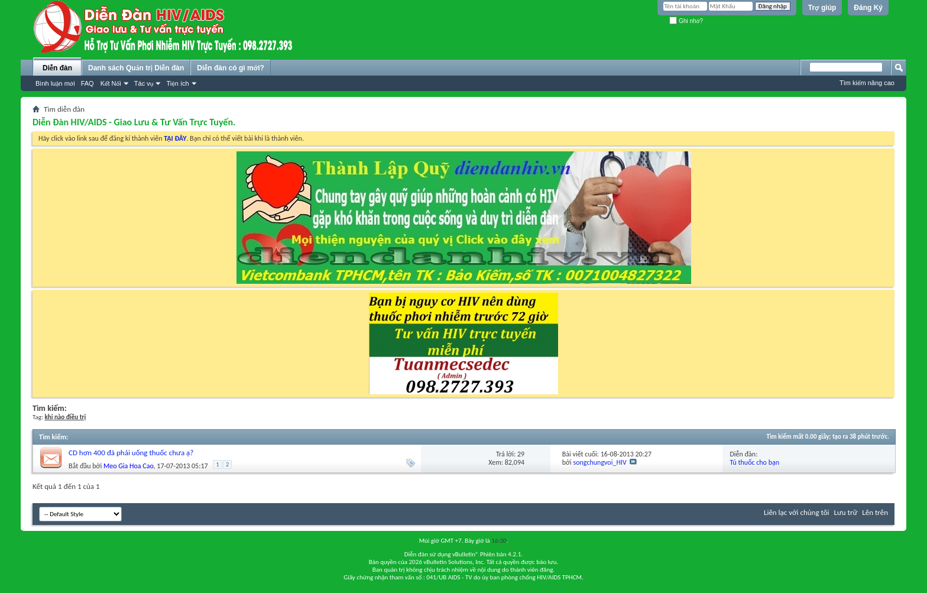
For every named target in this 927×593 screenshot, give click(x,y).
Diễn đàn (57, 68)
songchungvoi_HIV (600, 462)
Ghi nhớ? (686, 21)
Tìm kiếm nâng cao (867, 82)
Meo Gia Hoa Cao (128, 466)
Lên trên (875, 512)
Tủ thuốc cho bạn (754, 462)
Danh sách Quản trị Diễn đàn (136, 68)
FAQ (87, 83)
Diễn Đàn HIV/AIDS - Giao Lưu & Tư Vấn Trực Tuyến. (134, 122)
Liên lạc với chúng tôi (796, 512)
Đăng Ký (868, 8)
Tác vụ (144, 83)
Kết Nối (111, 83)
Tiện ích (177, 83)
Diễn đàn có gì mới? (230, 68)
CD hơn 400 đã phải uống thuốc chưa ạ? (131, 452)
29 (520, 454)
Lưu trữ (846, 512)
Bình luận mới (55, 83)
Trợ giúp (822, 8)
